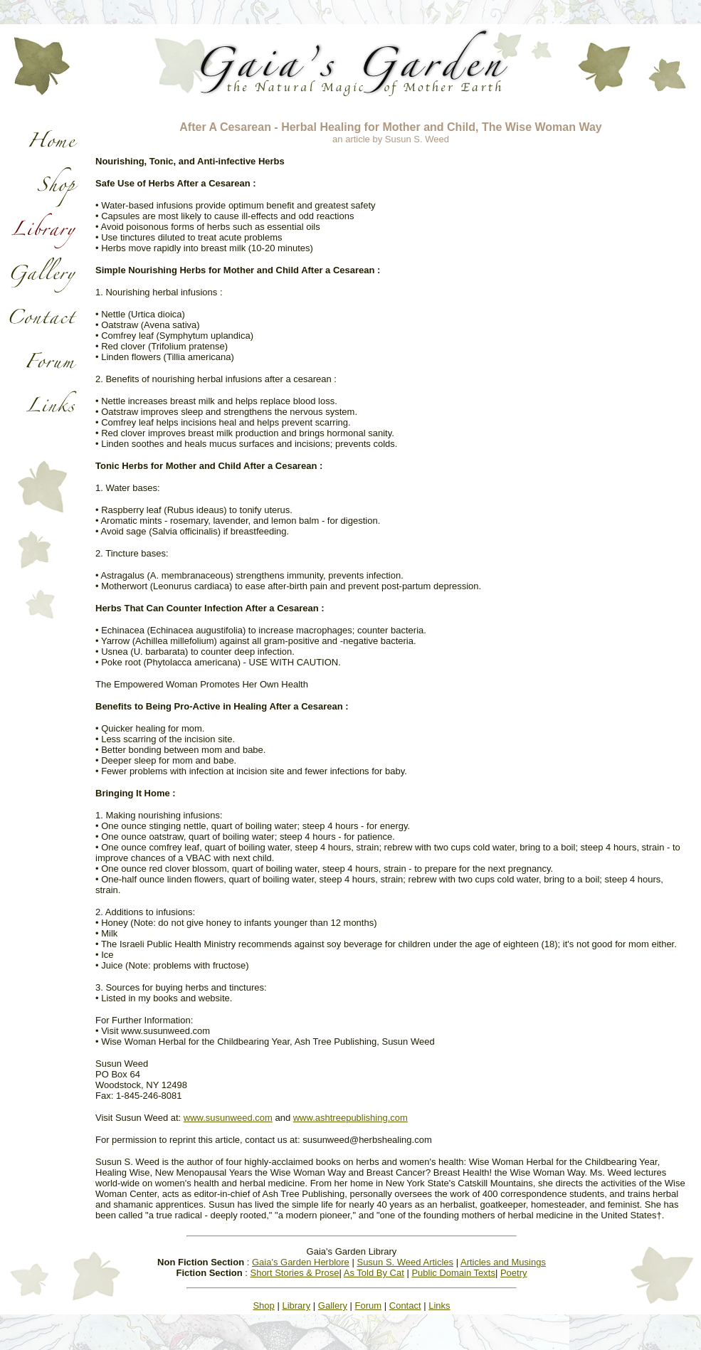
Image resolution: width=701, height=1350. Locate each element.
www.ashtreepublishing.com (350, 1117)
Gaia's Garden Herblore (300, 1262)
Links (439, 1305)
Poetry (513, 1272)
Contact (405, 1305)
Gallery (332, 1305)
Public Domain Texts (453, 1272)
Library (296, 1305)
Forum (368, 1305)
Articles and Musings (503, 1262)
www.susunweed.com (228, 1117)
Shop (263, 1305)
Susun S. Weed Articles (405, 1262)
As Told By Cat (374, 1272)
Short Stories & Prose (294, 1272)
